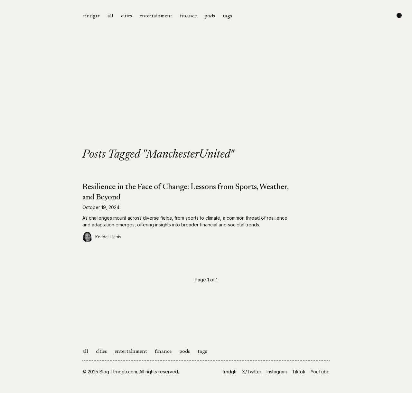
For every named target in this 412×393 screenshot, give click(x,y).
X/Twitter (251, 371)
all (110, 16)
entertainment (156, 16)
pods (209, 16)
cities (126, 16)
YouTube (320, 371)
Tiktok (298, 371)
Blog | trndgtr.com (118, 371)
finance (188, 16)
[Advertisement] (206, 100)
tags (227, 16)
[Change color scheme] (399, 15)
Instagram (277, 371)
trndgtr (91, 16)
